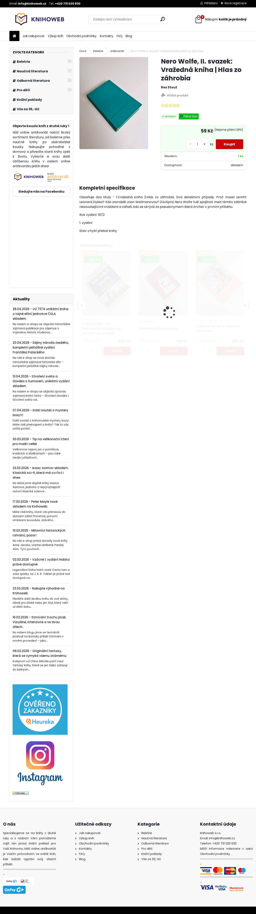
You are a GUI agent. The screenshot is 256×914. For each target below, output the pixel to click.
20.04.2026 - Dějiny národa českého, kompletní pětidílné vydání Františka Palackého (41, 347)
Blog (129, 36)
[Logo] (36, 19)
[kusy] (197, 144)
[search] (162, 19)
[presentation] (82, 305)
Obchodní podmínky (81, 36)
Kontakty (106, 36)
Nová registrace (236, 3)
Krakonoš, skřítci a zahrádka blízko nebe (218, 328)
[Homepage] (14, 36)
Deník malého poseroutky (159, 328)
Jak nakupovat (34, 36)
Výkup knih (55, 36)
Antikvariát (117, 51)
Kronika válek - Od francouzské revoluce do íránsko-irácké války (101, 328)
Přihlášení (211, 3)
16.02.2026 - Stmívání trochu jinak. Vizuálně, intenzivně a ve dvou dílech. (39, 622)
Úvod (82, 51)
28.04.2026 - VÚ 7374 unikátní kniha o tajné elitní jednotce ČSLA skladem (40, 314)
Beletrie (98, 51)
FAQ (119, 36)
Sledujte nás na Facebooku (41, 191)
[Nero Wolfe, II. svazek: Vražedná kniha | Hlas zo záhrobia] (113, 103)
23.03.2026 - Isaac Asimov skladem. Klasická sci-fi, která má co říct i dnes (41, 473)
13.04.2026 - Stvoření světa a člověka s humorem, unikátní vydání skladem (41, 381)
